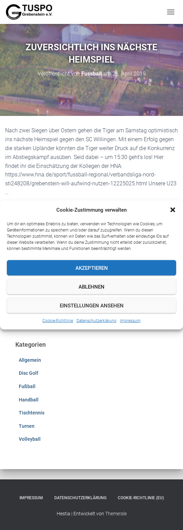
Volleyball (30, 439)
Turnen (26, 426)
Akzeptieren (91, 268)
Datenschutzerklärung (96, 320)
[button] (172, 210)
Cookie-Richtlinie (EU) (141, 497)
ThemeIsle (116, 513)
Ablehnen (91, 286)
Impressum (130, 320)
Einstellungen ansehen (92, 305)
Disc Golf (28, 373)
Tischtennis (31, 412)
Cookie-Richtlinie (57, 320)
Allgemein (30, 360)
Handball (29, 399)
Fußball (27, 386)
